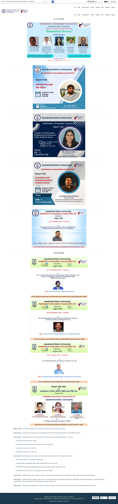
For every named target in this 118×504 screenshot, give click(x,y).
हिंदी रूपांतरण (113, 1)
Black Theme (105, 1)
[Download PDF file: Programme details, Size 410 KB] (59, 58)
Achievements (85, 7)
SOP (102, 7)
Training (98, 7)
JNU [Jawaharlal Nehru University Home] (2, 1)
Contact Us (14, 1)
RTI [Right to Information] (5, 1)
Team (78, 7)
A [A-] (102, 1)
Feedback (71, 496)
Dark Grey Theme (106, 1)
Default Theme (108, 1)
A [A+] (98, 1)
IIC (75, 7)
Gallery (113, 7)
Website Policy (47, 496)
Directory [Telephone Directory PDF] (9, 1)
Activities (107, 7)
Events (92, 7)
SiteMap (60, 496)
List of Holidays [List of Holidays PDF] (31, 1)
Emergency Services (22, 1)
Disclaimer (54, 496)
